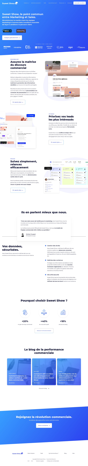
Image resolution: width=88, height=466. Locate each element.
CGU (32, 460)
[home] (10, 3)
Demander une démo (79, 3)
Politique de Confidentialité (53, 460)
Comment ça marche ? (36, 2)
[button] (26, 3)
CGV (28, 460)
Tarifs (45, 2)
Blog (65, 453)
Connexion (69, 2)
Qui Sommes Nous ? (53, 453)
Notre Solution (31, 453)
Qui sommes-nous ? (53, 2)
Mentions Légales (40, 460)
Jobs (73, 453)
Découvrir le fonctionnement (44, 330)
